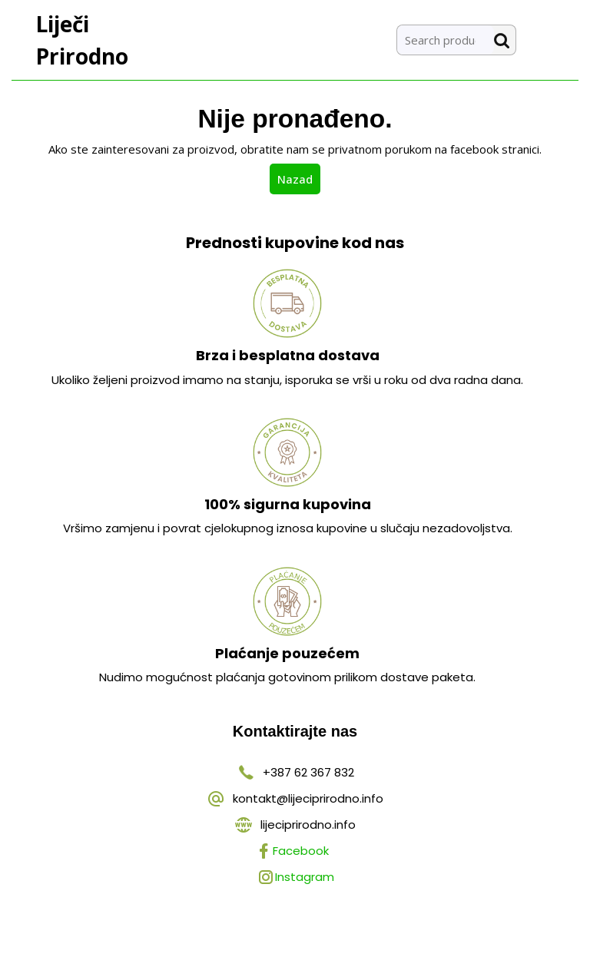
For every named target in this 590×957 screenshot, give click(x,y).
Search (504, 40)
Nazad (298, 178)
